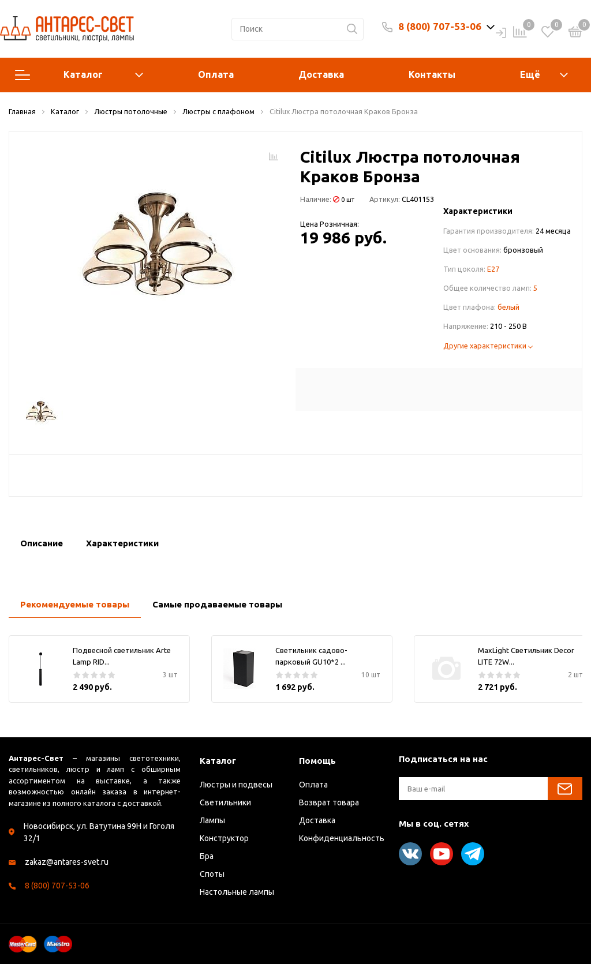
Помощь (317, 761)
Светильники (225, 802)
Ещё (530, 74)
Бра (207, 856)
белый (508, 307)
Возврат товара (329, 802)
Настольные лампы (237, 892)
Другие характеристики (488, 346)
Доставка (321, 74)
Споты (212, 874)
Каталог (79, 75)
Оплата (216, 74)
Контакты (432, 74)
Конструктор (224, 838)
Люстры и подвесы (236, 784)
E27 (493, 269)
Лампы (212, 820)
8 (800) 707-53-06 (439, 26)
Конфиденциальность (341, 838)
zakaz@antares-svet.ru (67, 862)
